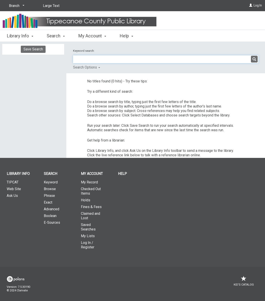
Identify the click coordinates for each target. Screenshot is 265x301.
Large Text (51, 6)
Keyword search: (84, 50)
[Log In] (250, 5)
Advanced (51, 209)
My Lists (88, 236)
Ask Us (12, 196)
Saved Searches (88, 227)
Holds (85, 200)
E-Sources (52, 222)
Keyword (51, 182)
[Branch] (16, 5)
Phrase (49, 196)
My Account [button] (92, 36)
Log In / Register (87, 245)
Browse (50, 189)
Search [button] (56, 36)
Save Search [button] (33, 49)
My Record (89, 182)
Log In (258, 5)
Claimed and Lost (90, 215)
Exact (48, 202)
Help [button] (126, 36)
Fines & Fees (91, 207)
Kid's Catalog (244, 282)
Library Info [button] (20, 36)
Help (122, 174)
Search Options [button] (86, 67)
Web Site (14, 189)
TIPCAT (13, 182)
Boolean (50, 216)
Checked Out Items (91, 191)
